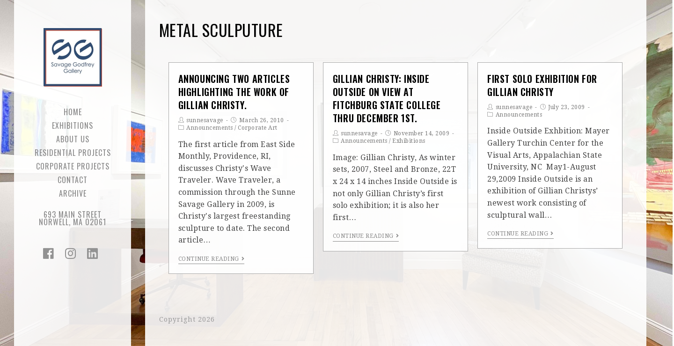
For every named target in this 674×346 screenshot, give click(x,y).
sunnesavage (204, 120)
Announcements (209, 128)
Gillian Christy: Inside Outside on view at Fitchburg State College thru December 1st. (387, 98)
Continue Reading (211, 259)
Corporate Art (258, 128)
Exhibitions (408, 141)
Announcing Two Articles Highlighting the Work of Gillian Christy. (234, 92)
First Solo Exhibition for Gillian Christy (542, 85)
